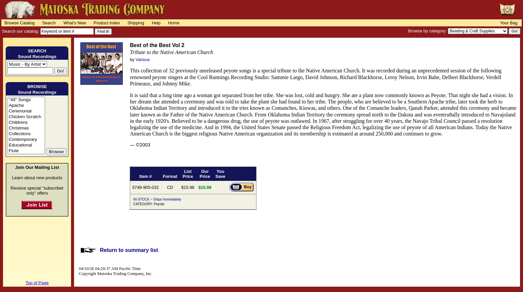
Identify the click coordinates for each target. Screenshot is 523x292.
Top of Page (37, 282)
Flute (26, 151)
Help (156, 22)
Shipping (135, 22)
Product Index (107, 22)
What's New (74, 22)
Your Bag (508, 22)
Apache (26, 105)
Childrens (26, 122)
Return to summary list (129, 250)
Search (49, 22)
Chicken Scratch (26, 117)
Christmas (26, 128)
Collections (26, 134)
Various (143, 59)
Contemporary (26, 139)
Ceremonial (26, 111)
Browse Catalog (20, 22)
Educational (26, 145)
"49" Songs (26, 100)
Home (173, 22)
